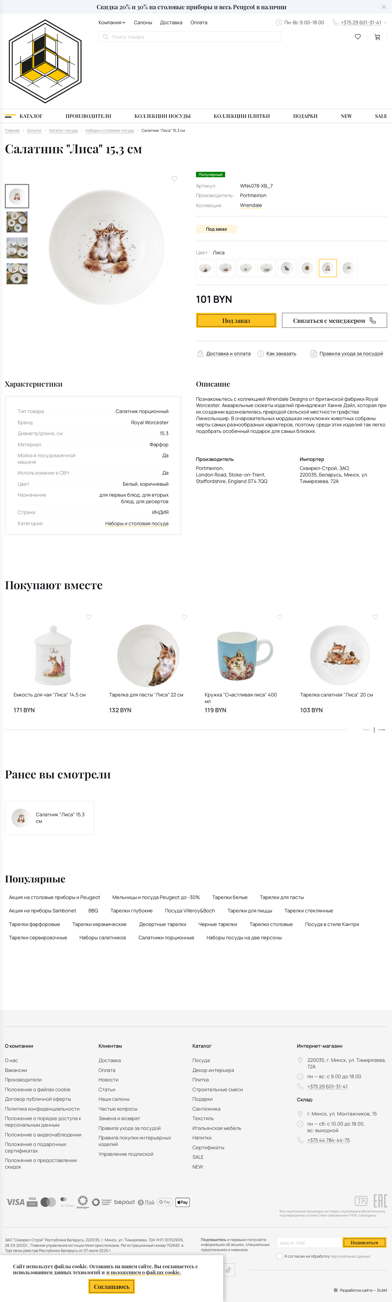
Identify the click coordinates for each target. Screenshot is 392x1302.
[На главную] (45, 30)
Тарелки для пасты (282, 835)
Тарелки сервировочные (38, 876)
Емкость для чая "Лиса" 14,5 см (49, 633)
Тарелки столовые (271, 862)
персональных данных (350, 1256)
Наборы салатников (102, 876)
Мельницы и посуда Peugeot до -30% (156, 835)
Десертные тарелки (162, 862)
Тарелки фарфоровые (34, 862)
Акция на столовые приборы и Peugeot (54, 835)
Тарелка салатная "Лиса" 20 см (336, 633)
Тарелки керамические (99, 862)
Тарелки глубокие (132, 849)
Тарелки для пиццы (250, 849)
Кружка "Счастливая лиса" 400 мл (241, 636)
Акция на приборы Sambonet (42, 849)
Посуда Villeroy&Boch (190, 849)
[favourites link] (358, 36)
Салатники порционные (166, 876)
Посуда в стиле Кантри (332, 862)
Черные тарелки (217, 862)
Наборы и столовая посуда (137, 462)
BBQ (93, 849)
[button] (381, 668)
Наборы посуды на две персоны (244, 876)
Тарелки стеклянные (308, 849)
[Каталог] (23, 54)
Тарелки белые (230, 835)
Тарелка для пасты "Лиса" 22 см (146, 633)
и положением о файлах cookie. (143, 1272)
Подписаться (364, 1242)
